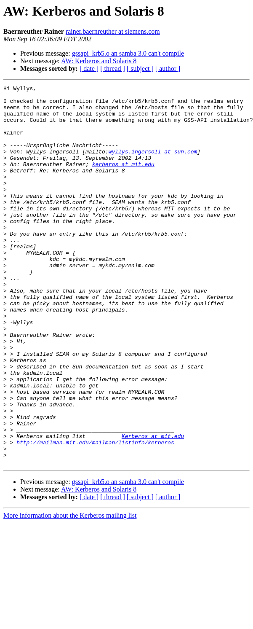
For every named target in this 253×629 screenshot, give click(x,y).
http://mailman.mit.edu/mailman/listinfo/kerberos (95, 514)
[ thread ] (112, 68)
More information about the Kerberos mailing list (69, 591)
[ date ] (89, 68)
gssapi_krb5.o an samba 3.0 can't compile (128, 53)
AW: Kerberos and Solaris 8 (98, 61)
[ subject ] (140, 68)
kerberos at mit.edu (123, 180)
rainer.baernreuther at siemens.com (113, 31)
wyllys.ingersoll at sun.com (153, 165)
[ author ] (168, 68)
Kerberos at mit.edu (153, 507)
